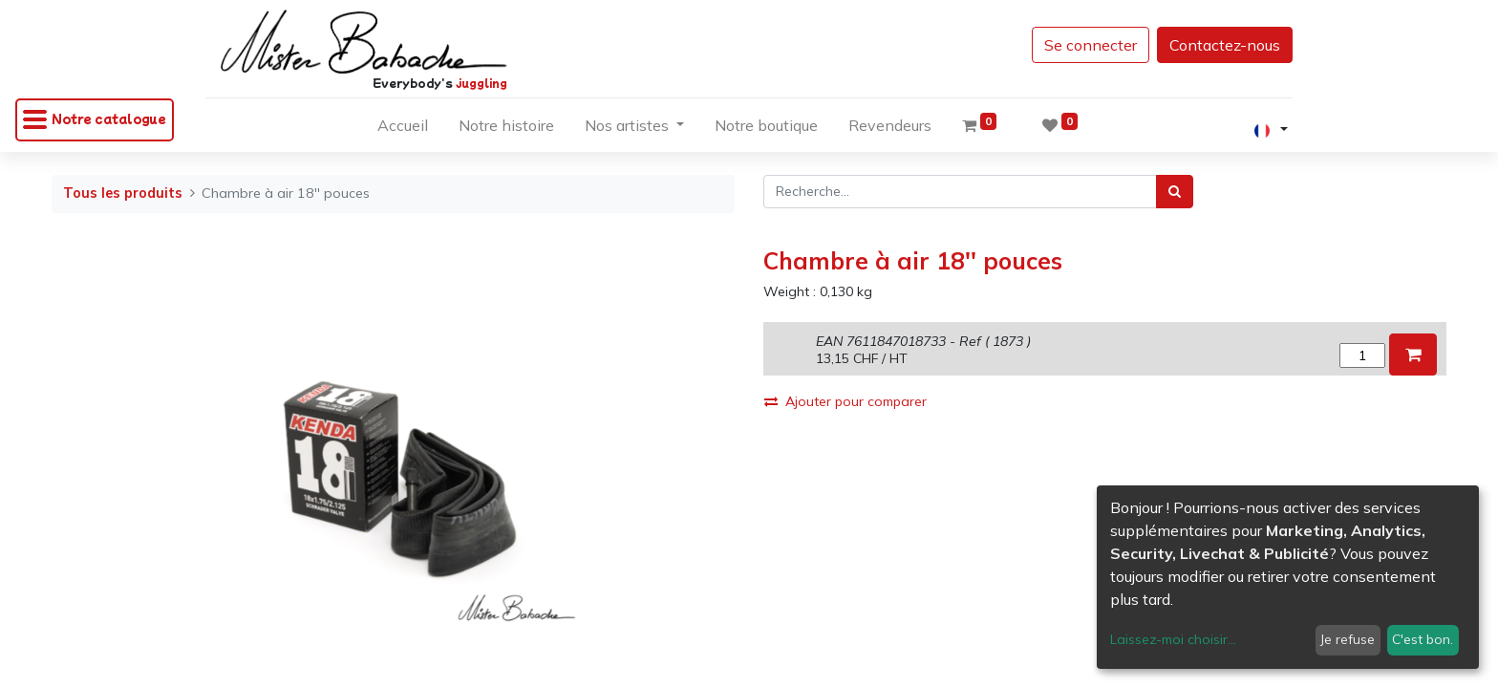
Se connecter (1077, 44)
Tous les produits (122, 193)
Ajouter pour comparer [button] (845, 401)
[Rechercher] (1174, 191)
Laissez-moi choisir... (1173, 639)
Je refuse (1347, 639)
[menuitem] (402, 129)
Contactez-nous (1211, 44)
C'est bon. (1422, 639)
